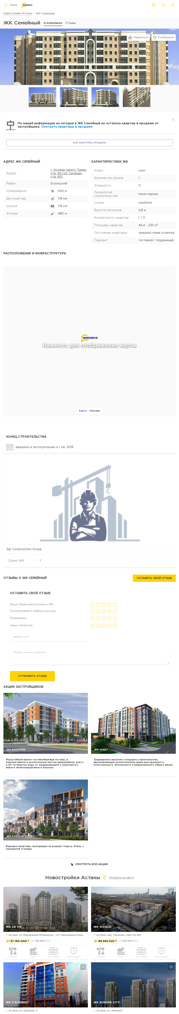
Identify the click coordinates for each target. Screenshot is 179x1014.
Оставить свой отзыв (154, 578)
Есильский (59, 183)
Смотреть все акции (89, 864)
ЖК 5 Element (17, 1002)
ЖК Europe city (107, 1002)
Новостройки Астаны (17, 13)
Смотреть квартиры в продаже (67, 126)
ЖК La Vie (14, 927)
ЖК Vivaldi (102, 927)
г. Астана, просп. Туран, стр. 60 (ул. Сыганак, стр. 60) (69, 173)
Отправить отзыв (32, 676)
